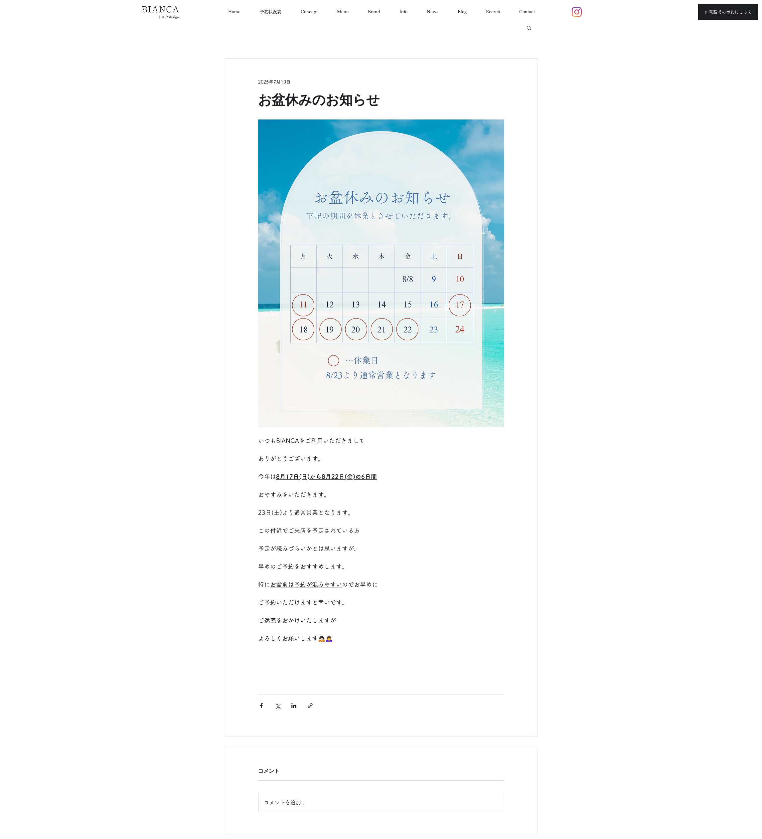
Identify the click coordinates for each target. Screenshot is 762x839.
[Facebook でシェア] (261, 706)
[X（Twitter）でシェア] (277, 706)
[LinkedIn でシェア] (294, 706)
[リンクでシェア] (310, 706)
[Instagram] (577, 12)
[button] (529, 27)
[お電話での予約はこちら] (728, 12)
